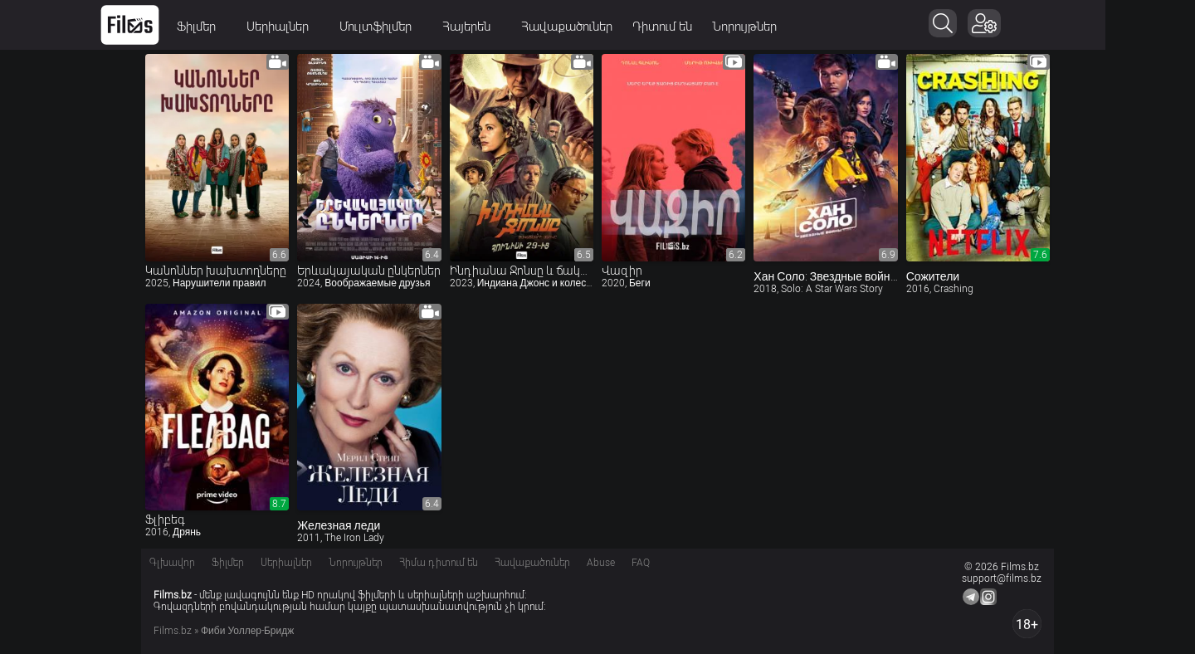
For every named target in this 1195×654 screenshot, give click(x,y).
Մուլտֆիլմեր (425, 26)
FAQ (641, 563)
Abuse (601, 563)
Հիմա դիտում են (438, 563)
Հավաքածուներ (611, 26)
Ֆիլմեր (246, 26)
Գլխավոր (172, 563)
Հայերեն (516, 26)
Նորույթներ (789, 26)
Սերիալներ (327, 26)
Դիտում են (707, 26)
